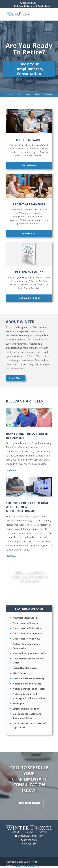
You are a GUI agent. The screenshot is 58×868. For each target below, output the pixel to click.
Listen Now (29, 165)
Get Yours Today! (29, 298)
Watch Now (29, 233)
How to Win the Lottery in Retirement (27, 435)
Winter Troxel (30, 861)
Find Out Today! (29, 589)
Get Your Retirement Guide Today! (33, 6)
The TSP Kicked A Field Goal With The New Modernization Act (27, 507)
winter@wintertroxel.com (30, 835)
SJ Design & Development (26, 865)
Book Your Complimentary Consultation (29, 68)
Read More (15, 378)
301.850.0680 (29, 802)
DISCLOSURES (29, 844)
